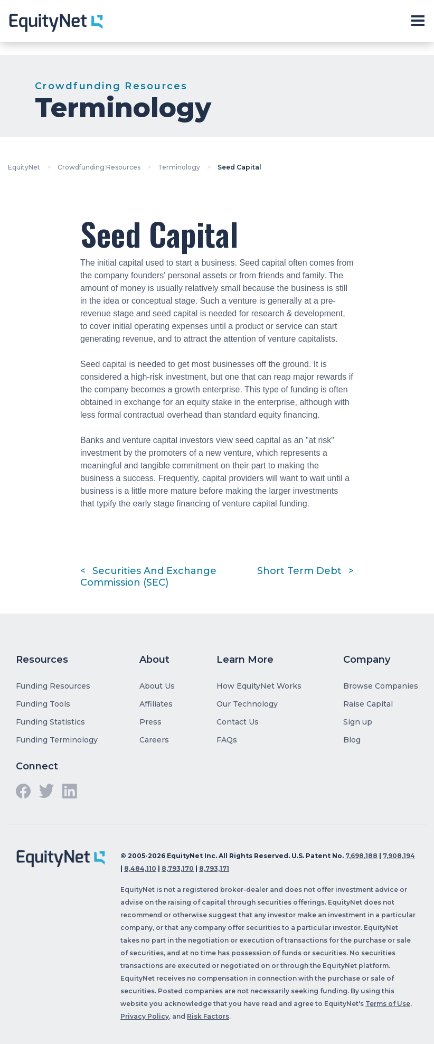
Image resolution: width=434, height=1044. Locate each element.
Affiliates (156, 704)
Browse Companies (380, 686)
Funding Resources (53, 686)
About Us (157, 686)
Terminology (179, 167)
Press (150, 722)
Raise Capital (368, 704)
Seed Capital (239, 167)
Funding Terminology (57, 740)
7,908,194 (399, 856)
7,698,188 (361, 856)
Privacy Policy (144, 1016)
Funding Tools (43, 704)
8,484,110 (140, 868)
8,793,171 (214, 868)
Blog (352, 740)
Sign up (357, 722)
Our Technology (247, 704)
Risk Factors (208, 1016)
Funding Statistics (50, 722)
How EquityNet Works (258, 686)
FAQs (226, 740)
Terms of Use (387, 1004)
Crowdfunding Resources (99, 167)
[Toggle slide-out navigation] (418, 21)
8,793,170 (178, 868)
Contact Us (237, 722)
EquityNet (24, 167)
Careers (154, 740)
